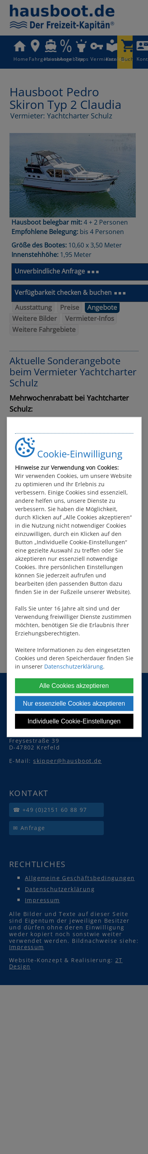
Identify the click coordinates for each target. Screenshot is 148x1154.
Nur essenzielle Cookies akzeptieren (74, 703)
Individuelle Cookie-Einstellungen (74, 721)
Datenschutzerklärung (73, 666)
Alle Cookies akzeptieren (74, 685)
